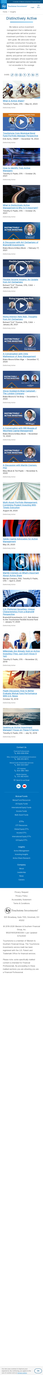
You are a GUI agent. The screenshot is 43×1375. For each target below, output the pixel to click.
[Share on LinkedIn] (33, 75)
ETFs (21, 821)
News (21, 876)
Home (5, 12)
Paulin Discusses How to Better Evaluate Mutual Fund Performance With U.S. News (20, 693)
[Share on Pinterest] (37, 75)
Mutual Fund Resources (22, 800)
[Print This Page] (20, 75)
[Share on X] (24, 75)
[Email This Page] (16, 75)
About (21, 868)
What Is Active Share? (13, 101)
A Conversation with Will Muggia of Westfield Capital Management (20, 429)
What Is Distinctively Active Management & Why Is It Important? (20, 206)
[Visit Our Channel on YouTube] (24, 786)
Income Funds (21, 811)
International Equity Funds (21, 807)
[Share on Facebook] (29, 75)
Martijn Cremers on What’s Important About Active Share (21, 574)
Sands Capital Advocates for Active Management (20, 540)
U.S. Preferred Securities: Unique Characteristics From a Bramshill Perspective (19, 611)
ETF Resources (21, 825)
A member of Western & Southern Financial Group (26, 1)
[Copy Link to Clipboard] (12, 75)
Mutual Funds (21, 796)
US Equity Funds (21, 804)
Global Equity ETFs (21, 829)
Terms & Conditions (21, 903)
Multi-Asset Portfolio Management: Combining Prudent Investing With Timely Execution (20, 505)
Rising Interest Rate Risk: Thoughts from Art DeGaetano (20, 317)
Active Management (21, 851)
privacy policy (22, 1373)
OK (38, 1371)
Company (21, 865)
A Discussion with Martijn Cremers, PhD (20, 466)
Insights (13, 12)
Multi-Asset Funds (21, 815)
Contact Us (21, 747)
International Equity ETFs (21, 836)
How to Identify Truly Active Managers (16, 169)
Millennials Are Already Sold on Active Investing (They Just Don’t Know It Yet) (21, 653)
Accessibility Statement (21, 899)
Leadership (21, 872)
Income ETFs (21, 833)
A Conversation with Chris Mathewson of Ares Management (19, 355)
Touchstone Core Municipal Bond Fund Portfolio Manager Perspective (20, 134)
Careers (21, 880)
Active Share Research (21, 858)
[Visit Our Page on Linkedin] (18, 786)
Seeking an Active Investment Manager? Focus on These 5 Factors (21, 728)
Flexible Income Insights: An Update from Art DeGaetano (20, 280)
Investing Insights (21, 854)
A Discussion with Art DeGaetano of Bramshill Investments (20, 243)
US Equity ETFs (21, 840)
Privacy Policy (21, 896)
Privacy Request (21, 892)
